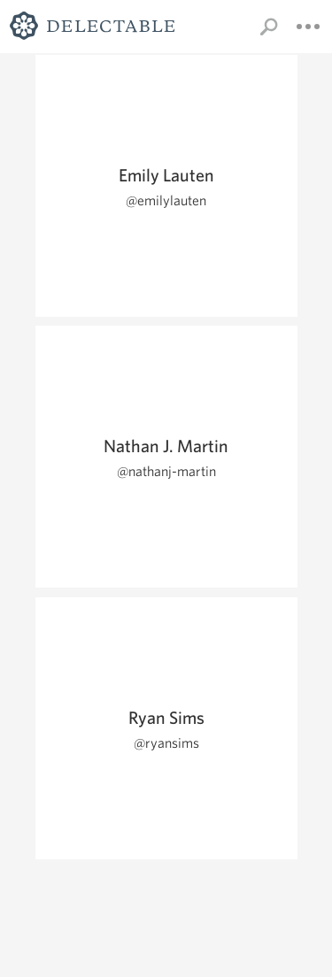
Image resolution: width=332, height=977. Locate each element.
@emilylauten (166, 200)
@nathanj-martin (166, 471)
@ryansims (166, 743)
